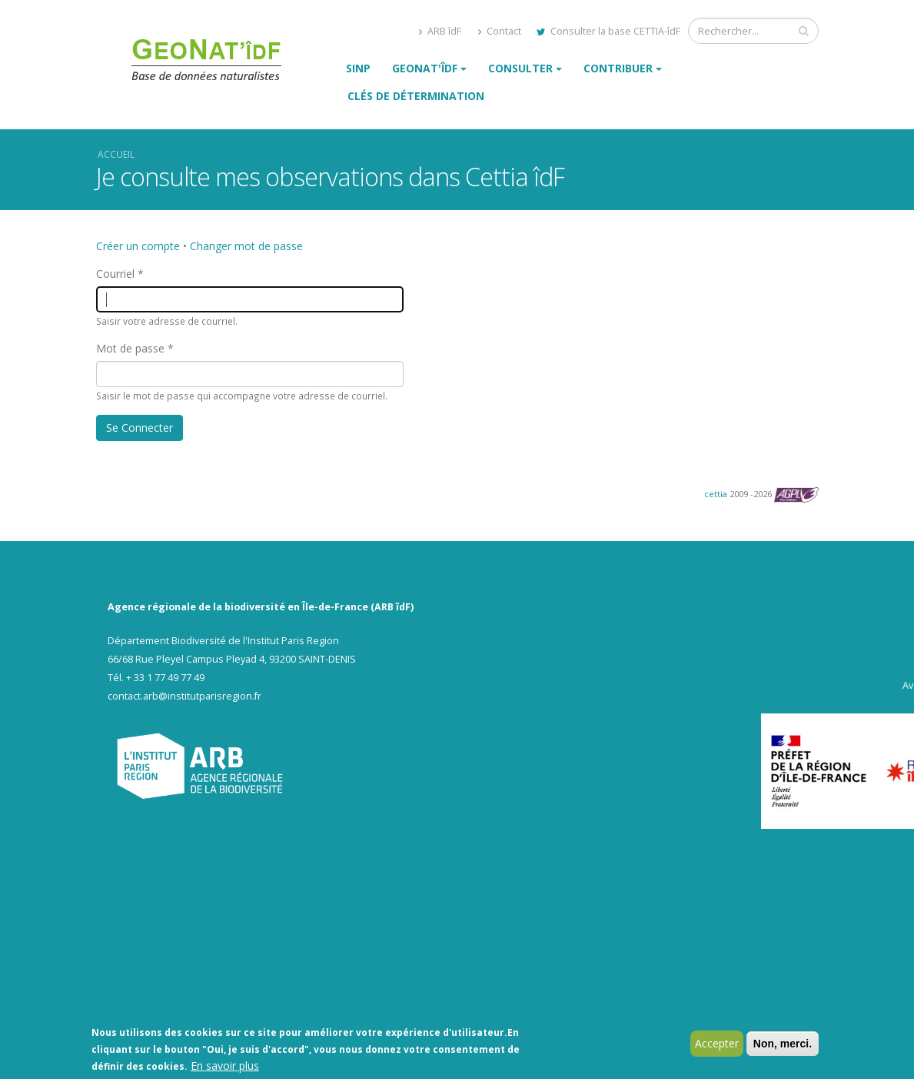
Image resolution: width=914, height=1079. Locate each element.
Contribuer (618, 68)
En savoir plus (225, 1067)
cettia (715, 493)
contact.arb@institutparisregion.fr (184, 696)
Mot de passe (130, 348)
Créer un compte (138, 246)
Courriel (115, 273)
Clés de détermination (415, 96)
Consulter (520, 68)
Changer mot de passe (246, 246)
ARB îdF (440, 31)
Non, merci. (782, 1045)
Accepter (717, 1044)
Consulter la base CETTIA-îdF (608, 31)
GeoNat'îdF (424, 68)
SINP (358, 68)
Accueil (116, 154)
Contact (499, 31)
